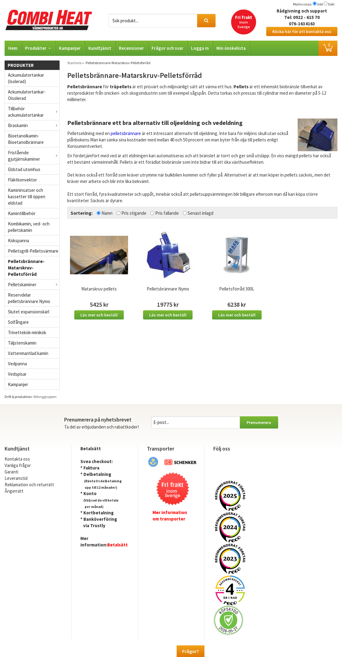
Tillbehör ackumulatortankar (33, 112)
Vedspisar (17, 374)
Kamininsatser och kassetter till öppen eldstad (26, 196)
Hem (12, 48)
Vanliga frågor (18, 465)
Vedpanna (17, 364)
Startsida (74, 62)
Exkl (331, 4)
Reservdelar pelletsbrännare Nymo (29, 298)
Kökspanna (18, 240)
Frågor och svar (167, 48)
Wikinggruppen (45, 396)
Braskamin (33, 125)
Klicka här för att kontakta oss (301, 31)
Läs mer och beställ (99, 315)
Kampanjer (70, 48)
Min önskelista (231, 48)
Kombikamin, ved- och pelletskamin (29, 227)
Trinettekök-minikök (27, 332)
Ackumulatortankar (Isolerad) (26, 78)
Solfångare (18, 322)
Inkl (320, 4)
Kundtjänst (99, 48)
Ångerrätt (14, 491)
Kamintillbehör (21, 213)
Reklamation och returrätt (29, 484)
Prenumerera (259, 422)
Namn (106, 213)
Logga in (200, 48)
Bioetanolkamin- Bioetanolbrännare (26, 139)
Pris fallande (167, 213)
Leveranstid (16, 478)
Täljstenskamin (22, 343)
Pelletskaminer (33, 284)
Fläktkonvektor (22, 180)
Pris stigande (133, 213)
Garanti (11, 472)
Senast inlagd (200, 213)
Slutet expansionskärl (28, 312)
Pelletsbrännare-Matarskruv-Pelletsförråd (26, 267)
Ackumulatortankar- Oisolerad (27, 95)
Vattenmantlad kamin (28, 353)
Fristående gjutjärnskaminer (33, 156)
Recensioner (131, 48)
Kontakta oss (17, 459)
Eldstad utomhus (24, 169)
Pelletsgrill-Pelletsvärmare (33, 251)
